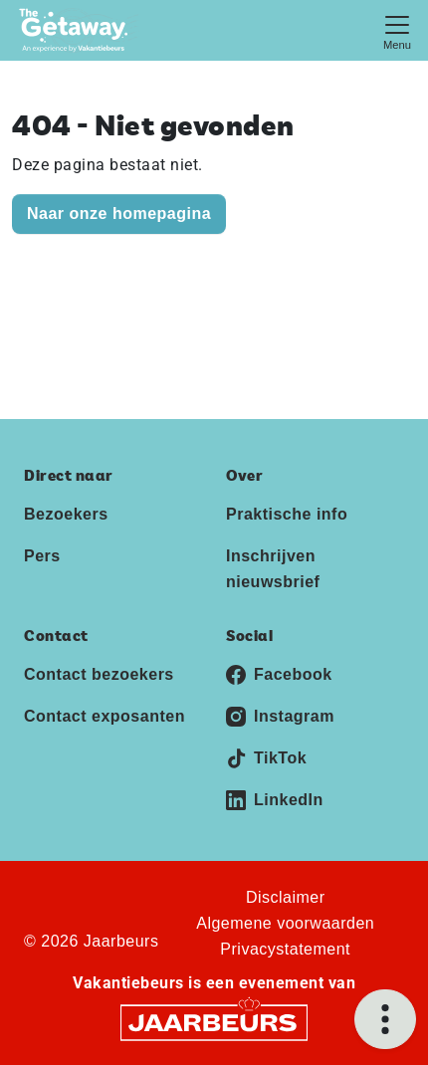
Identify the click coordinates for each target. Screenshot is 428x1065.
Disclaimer (285, 897)
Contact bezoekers (99, 674)
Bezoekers (66, 514)
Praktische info (286, 514)
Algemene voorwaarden (285, 923)
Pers (42, 555)
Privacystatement (285, 949)
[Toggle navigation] (397, 30)
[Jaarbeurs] (214, 1021)
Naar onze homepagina (119, 213)
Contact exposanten (104, 716)
